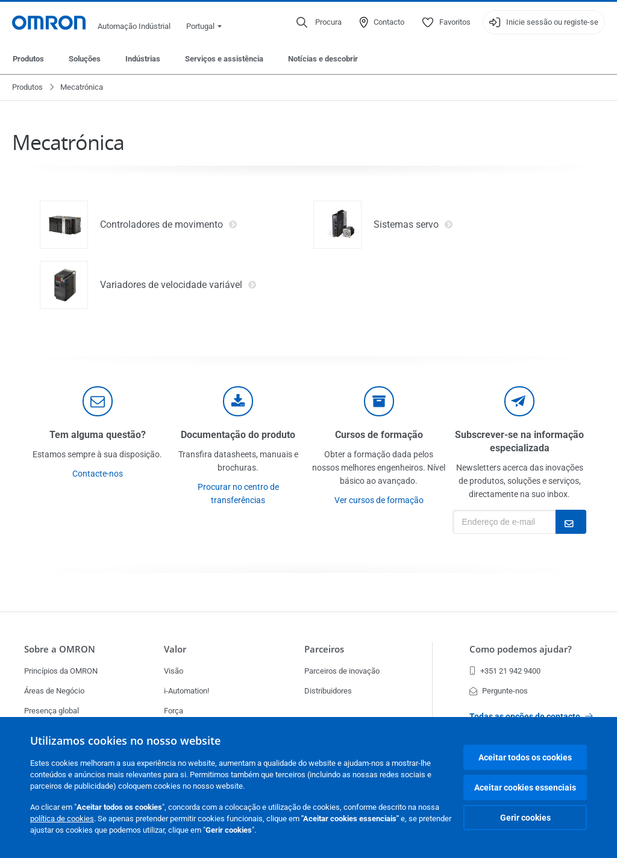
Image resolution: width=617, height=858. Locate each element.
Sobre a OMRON (59, 649)
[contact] (98, 401)
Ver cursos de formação (379, 500)
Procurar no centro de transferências (238, 493)
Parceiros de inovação (342, 670)
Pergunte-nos (498, 690)
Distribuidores (328, 690)
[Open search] (319, 22)
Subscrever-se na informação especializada (519, 441)
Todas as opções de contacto (531, 716)
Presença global (51, 710)
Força (173, 710)
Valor (175, 649)
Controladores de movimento (168, 225)
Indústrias (142, 58)
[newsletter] (519, 401)
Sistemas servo (413, 225)
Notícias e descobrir (323, 58)
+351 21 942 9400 (504, 670)
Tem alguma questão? (97, 434)
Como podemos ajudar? (520, 649)
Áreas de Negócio (54, 690)
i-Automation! (186, 690)
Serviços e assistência (224, 58)
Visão (173, 670)
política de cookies (62, 818)
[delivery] (379, 401)
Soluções (85, 58)
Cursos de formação (379, 434)
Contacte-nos (97, 473)
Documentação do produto (238, 434)
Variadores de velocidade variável (178, 285)
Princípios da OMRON (61, 670)
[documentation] (238, 401)
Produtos (28, 58)
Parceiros (324, 649)
